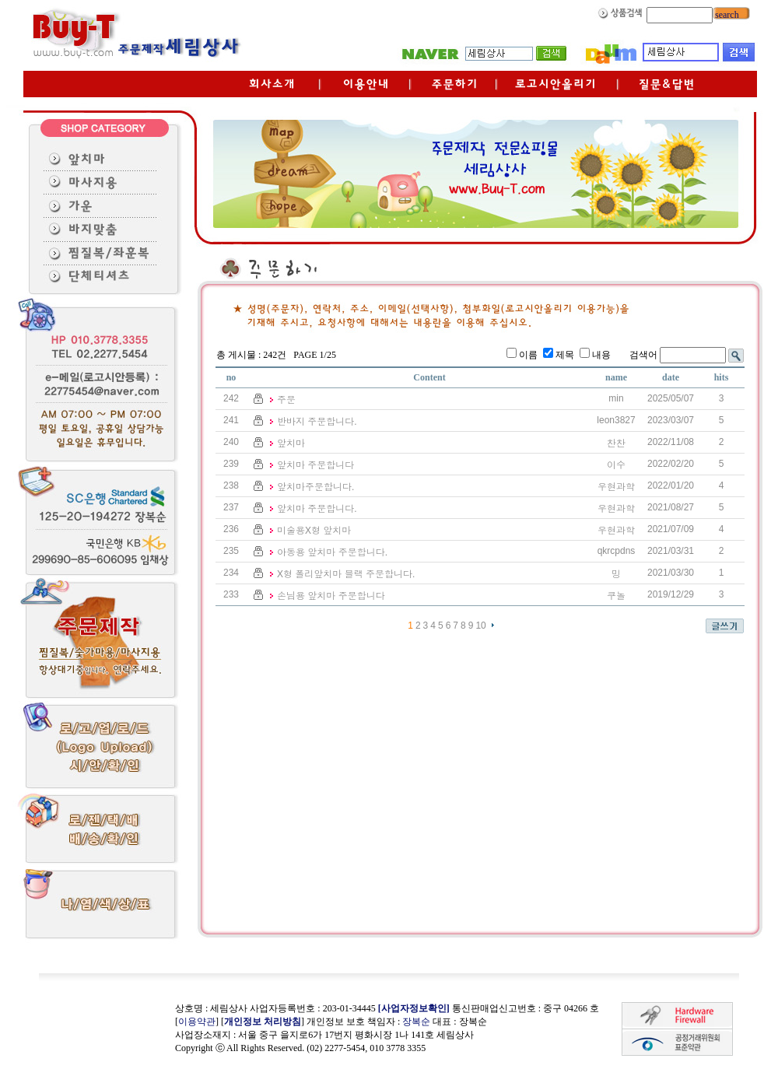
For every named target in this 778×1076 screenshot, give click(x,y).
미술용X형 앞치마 (314, 530)
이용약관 (197, 1021)
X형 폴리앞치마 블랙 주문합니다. (346, 574)
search (726, 14)
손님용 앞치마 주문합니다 (331, 596)
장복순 (416, 1021)
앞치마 (291, 443)
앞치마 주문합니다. (317, 508)
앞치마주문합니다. (315, 487)
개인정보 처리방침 (262, 1021)
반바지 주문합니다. (317, 421)
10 (480, 625)
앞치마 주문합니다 (315, 465)
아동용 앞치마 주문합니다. (332, 552)
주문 (286, 399)
